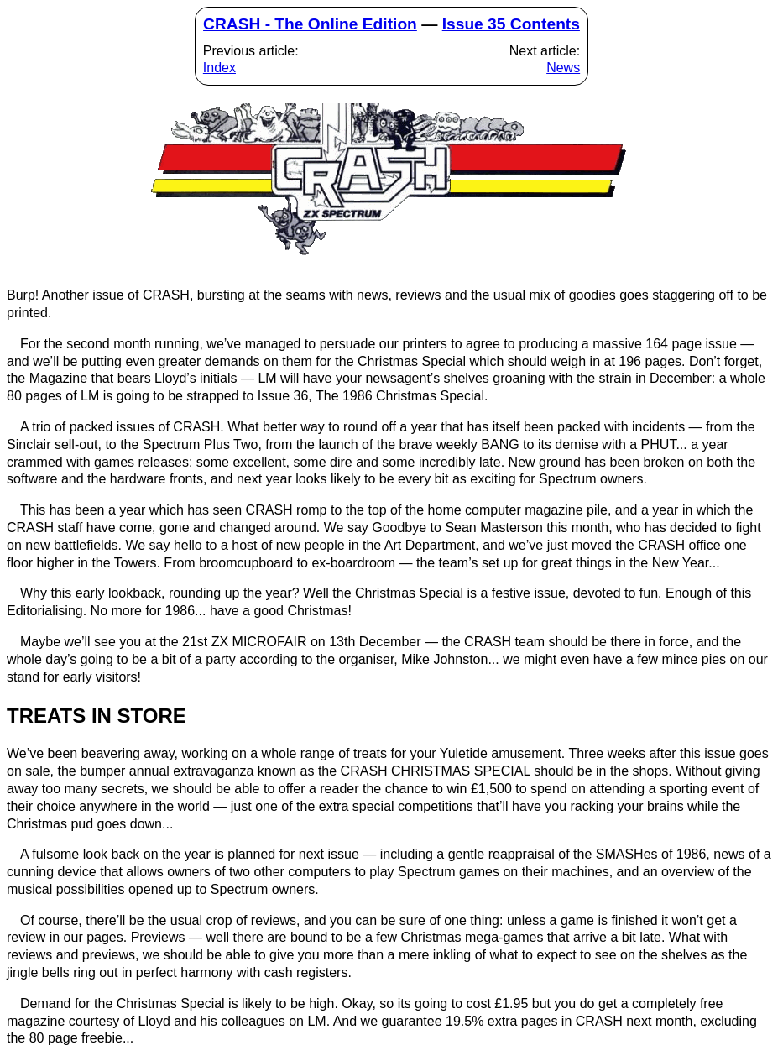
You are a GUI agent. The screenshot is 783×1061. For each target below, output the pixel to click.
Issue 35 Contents (511, 24)
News (563, 67)
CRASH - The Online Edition (310, 24)
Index (219, 67)
